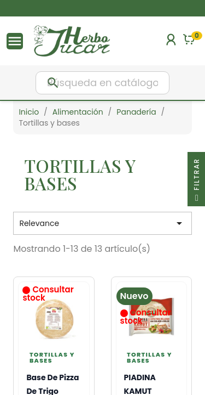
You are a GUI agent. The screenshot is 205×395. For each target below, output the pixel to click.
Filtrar (196, 182)
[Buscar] (102, 83)
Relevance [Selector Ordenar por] (102, 223)
